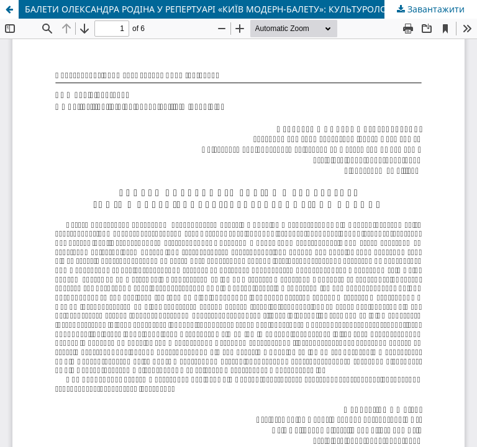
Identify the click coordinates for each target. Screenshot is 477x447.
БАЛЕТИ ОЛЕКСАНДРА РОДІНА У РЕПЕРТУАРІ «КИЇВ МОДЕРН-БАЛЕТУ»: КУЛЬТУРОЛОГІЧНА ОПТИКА (238, 9)
